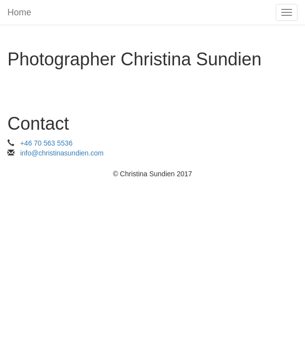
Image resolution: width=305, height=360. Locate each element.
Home (19, 12)
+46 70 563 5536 (46, 143)
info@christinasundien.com (62, 153)
